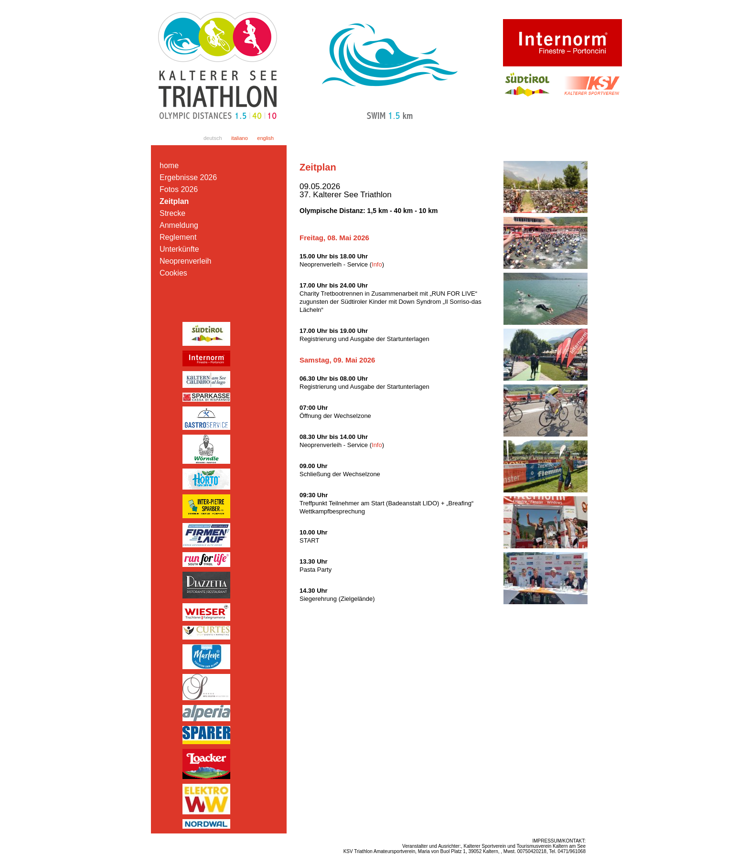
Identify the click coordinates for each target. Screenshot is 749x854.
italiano (239, 138)
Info (377, 264)
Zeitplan (174, 201)
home (169, 165)
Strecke (172, 213)
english (265, 138)
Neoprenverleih (186, 261)
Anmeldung (179, 225)
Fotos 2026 (179, 189)
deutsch (212, 138)
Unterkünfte (179, 249)
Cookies (173, 273)
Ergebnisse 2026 (188, 177)
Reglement (178, 237)
